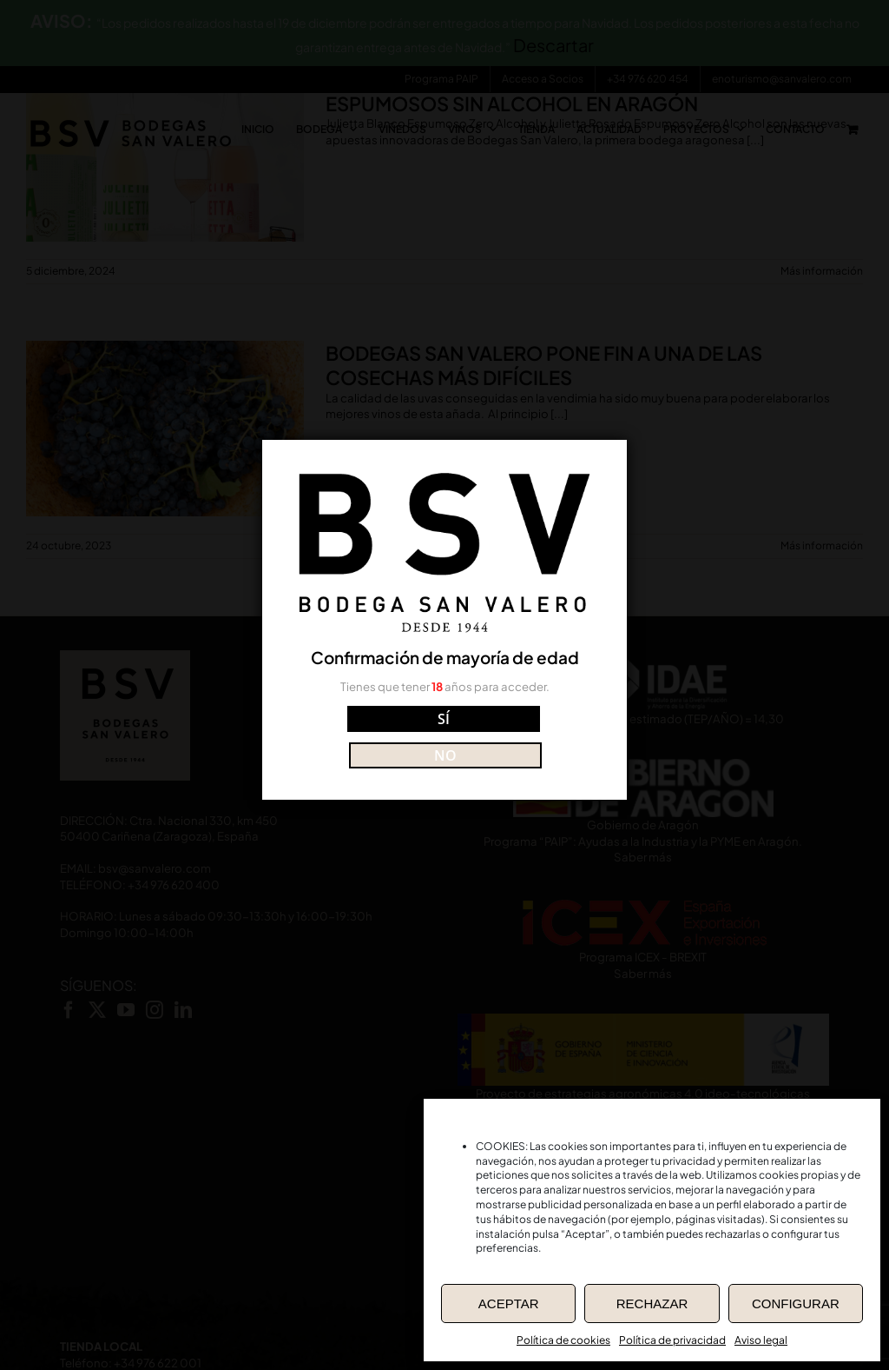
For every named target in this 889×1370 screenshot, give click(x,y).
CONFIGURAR (796, 1303)
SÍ (367, 736)
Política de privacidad (672, 1340)
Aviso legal (760, 1340)
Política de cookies (563, 1340)
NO (522, 736)
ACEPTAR (508, 1303)
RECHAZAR (652, 1303)
